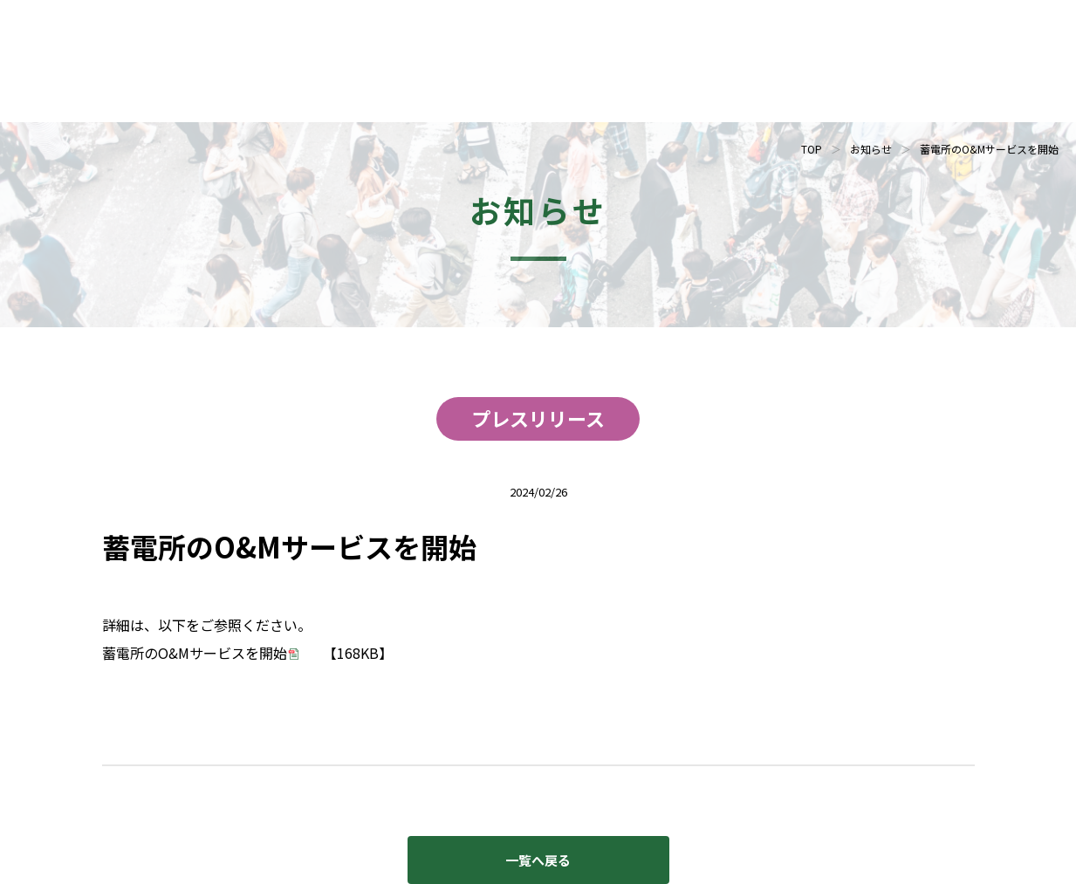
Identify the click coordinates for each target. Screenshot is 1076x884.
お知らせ (871, 148)
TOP (811, 148)
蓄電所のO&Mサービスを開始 (194, 652)
